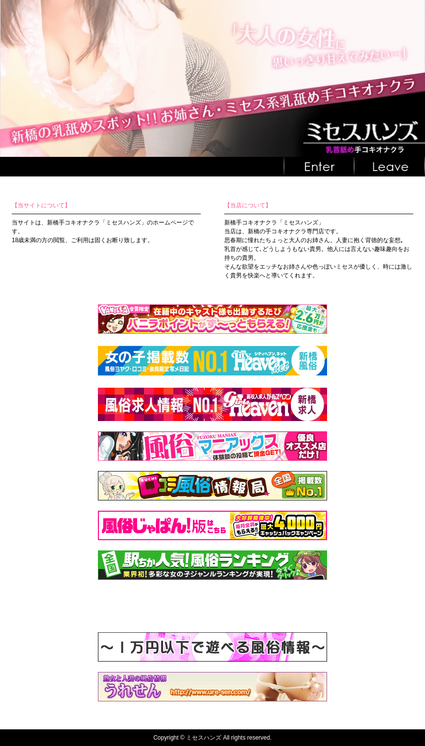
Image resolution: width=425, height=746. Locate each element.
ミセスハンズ (203, 737)
